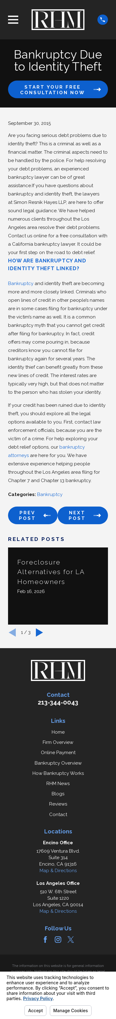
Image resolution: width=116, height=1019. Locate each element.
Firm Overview (58, 742)
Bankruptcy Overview (58, 763)
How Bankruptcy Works (58, 773)
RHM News (58, 783)
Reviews (58, 804)
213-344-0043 (58, 702)
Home (58, 732)
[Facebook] (45, 939)
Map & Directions (58, 870)
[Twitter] (70, 939)
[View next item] (39, 632)
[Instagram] (58, 939)
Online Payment (58, 752)
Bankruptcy (20, 283)
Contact (58, 814)
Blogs (58, 794)
